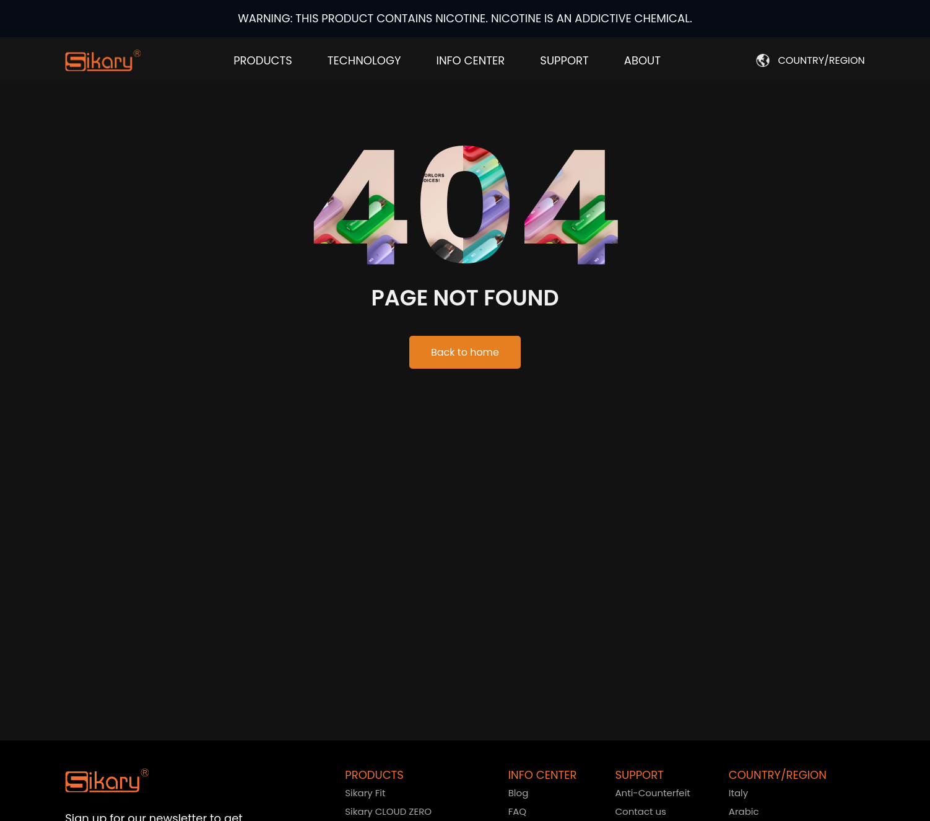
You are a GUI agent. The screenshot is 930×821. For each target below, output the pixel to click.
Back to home (465, 352)
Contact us (640, 811)
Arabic (744, 811)
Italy (738, 792)
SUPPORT (564, 60)
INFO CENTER (470, 60)
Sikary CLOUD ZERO (388, 811)
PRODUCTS (262, 60)
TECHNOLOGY (364, 60)
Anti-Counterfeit (652, 792)
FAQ (517, 811)
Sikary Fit (365, 792)
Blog (518, 792)
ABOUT (642, 60)
